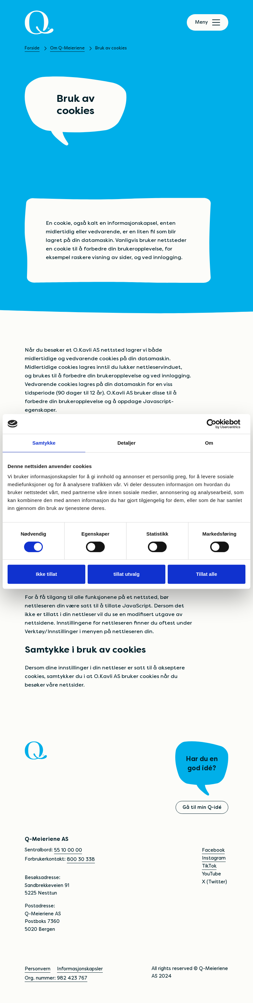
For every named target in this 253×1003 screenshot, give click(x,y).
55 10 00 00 (68, 850)
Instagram (214, 858)
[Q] (39, 22)
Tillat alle (206, 574)
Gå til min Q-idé (202, 807)
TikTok (209, 866)
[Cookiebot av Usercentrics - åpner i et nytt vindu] (216, 424)
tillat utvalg (126, 574)
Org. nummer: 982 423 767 (56, 978)
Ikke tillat (46, 574)
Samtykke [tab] (43, 443)
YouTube (211, 874)
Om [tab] (209, 443)
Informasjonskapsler (80, 969)
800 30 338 (81, 859)
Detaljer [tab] (126, 443)
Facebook (213, 850)
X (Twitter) (214, 882)
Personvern (37, 969)
